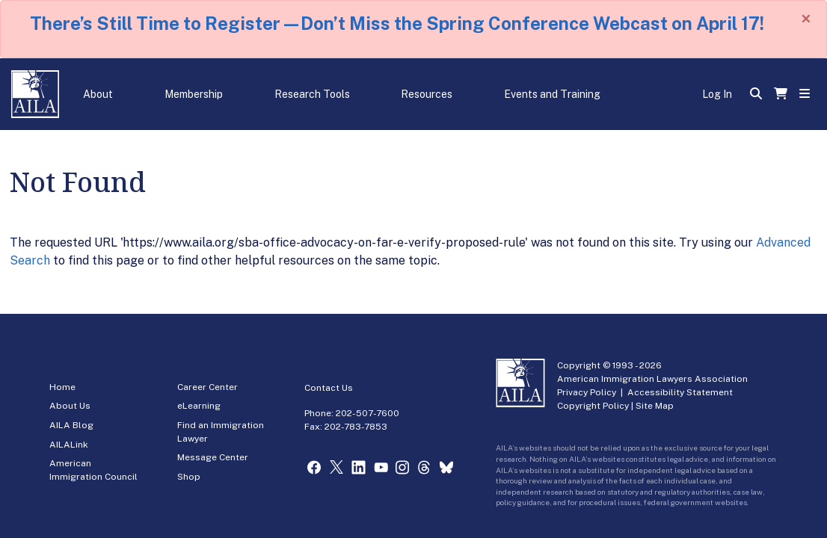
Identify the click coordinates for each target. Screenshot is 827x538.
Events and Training (552, 94)
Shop (188, 476)
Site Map (655, 406)
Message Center (212, 457)
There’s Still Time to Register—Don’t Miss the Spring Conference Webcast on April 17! (397, 23)
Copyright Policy (593, 406)
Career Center (207, 387)
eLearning (199, 406)
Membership (194, 94)
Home (62, 387)
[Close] (806, 19)
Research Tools (312, 94)
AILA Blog (71, 425)
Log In (717, 94)
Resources (426, 94)
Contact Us (328, 388)
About (98, 94)
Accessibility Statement (680, 392)
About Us (69, 406)
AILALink (68, 444)
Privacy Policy (586, 392)
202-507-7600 (367, 413)
